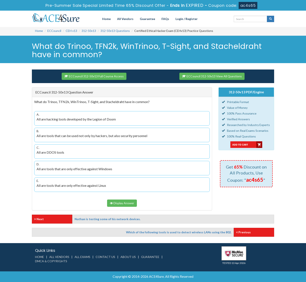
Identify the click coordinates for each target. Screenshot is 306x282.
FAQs (165, 19)
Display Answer (122, 203)
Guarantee (147, 19)
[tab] (122, 92)
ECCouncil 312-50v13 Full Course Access (94, 76)
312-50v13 (89, 31)
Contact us (105, 257)
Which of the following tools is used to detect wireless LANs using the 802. (178, 232)
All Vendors (125, 19)
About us (128, 257)
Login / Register (187, 19)
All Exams (82, 257)
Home (106, 19)
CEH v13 (71, 31)
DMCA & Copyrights (51, 261)
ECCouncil (54, 31)
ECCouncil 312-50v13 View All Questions (212, 76)
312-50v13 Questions (115, 31)
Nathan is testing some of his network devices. (107, 219)
